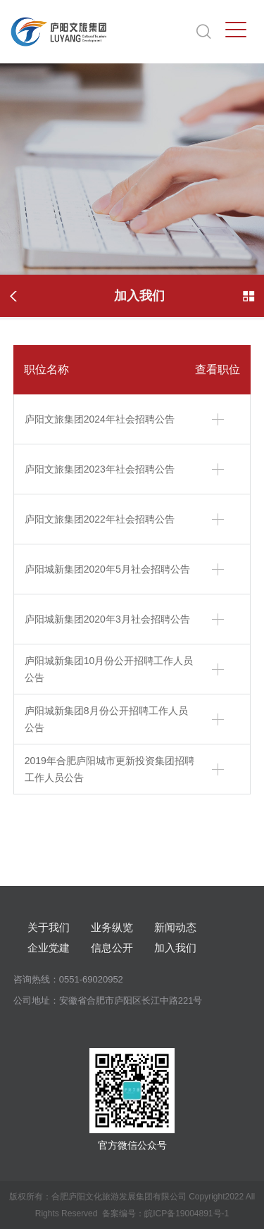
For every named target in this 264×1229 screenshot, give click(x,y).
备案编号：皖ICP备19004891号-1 (165, 1213)
